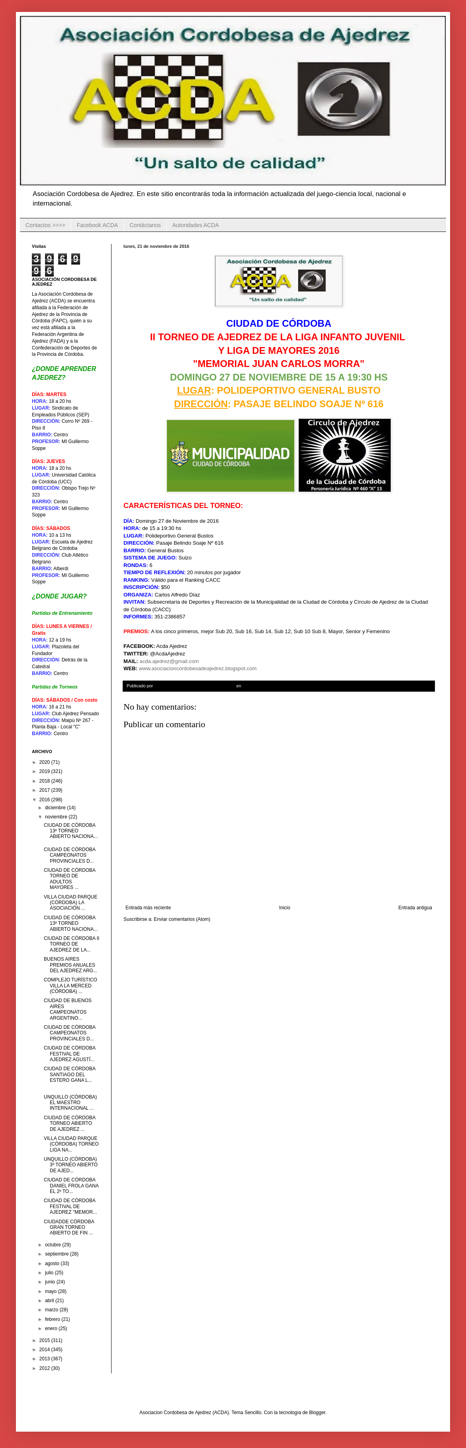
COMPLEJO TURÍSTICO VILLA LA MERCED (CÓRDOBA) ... (70, 985)
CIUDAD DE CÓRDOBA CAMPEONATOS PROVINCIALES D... (69, 855)
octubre (53, 1245)
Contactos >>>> (45, 225)
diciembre (56, 807)
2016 (45, 799)
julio (50, 1272)
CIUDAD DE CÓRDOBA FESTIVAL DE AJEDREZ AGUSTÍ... (69, 1053)
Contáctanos (145, 225)
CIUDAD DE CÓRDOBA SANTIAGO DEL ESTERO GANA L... (69, 1074)
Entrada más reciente (148, 907)
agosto (53, 1263)
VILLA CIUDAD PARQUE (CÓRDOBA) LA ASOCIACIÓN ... (70, 902)
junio (51, 1282)
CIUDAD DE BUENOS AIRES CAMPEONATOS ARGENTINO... (68, 1009)
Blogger (317, 1412)
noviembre (57, 817)
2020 (45, 762)
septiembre (57, 1254)
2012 (45, 1368)
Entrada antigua (415, 907)
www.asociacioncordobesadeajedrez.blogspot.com (197, 668)
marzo (52, 1310)
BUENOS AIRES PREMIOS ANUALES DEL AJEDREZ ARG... (70, 964)
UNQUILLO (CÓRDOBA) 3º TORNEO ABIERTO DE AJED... (71, 1164)
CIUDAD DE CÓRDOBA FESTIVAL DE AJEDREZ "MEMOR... (70, 1206)
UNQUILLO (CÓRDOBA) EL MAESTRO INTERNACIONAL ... (70, 1102)
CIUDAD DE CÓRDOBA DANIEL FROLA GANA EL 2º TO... (71, 1185)
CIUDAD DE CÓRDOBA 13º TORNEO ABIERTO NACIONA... (71, 831)
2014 (45, 1349)
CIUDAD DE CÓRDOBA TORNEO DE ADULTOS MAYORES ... (69, 878)
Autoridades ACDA (195, 225)
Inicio (284, 907)
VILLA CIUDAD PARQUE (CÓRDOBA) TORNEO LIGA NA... (71, 1144)
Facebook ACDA (97, 225)
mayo (51, 1291)
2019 (45, 771)
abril (50, 1300)
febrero (53, 1319)
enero (52, 1328)
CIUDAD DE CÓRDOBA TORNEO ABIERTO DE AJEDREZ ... (69, 1123)
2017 (45, 790)
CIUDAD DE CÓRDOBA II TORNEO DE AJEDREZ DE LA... (71, 944)
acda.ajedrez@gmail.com (169, 661)
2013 (45, 1359)
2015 (45, 1340)
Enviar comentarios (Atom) (182, 919)
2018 (45, 781)
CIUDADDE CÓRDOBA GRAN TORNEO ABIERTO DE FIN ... (69, 1227)
